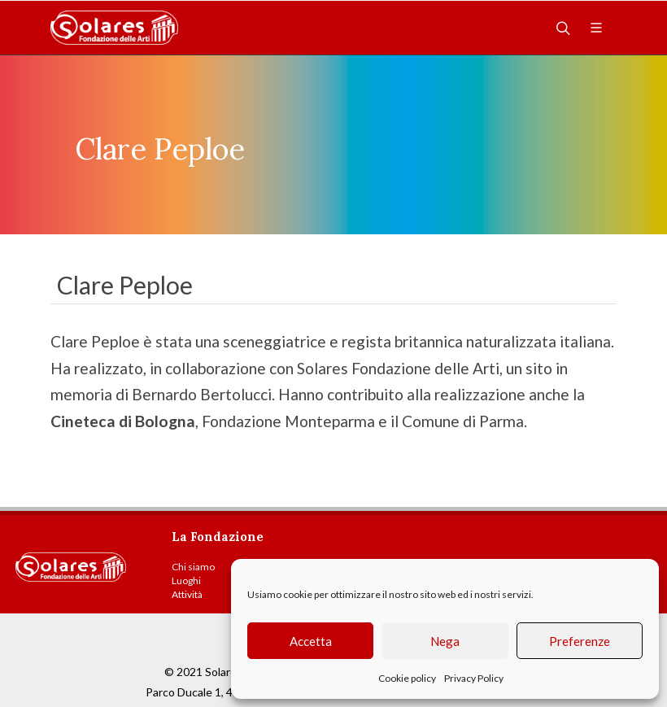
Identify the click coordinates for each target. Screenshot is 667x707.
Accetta (311, 641)
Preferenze (579, 641)
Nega (445, 641)
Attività (187, 594)
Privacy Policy (474, 678)
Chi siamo (193, 567)
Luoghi (186, 580)
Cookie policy (407, 678)
